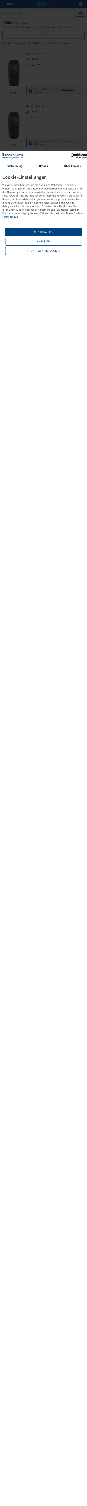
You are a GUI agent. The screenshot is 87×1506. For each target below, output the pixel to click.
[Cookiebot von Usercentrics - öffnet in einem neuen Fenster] (73, 155)
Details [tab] (43, 166)
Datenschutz (11, 217)
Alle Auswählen (43, 232)
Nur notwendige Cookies (44, 251)
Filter (43, 35)
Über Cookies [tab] (72, 166)
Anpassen (43, 242)
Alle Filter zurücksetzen (59, 43)
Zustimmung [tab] (15, 166)
